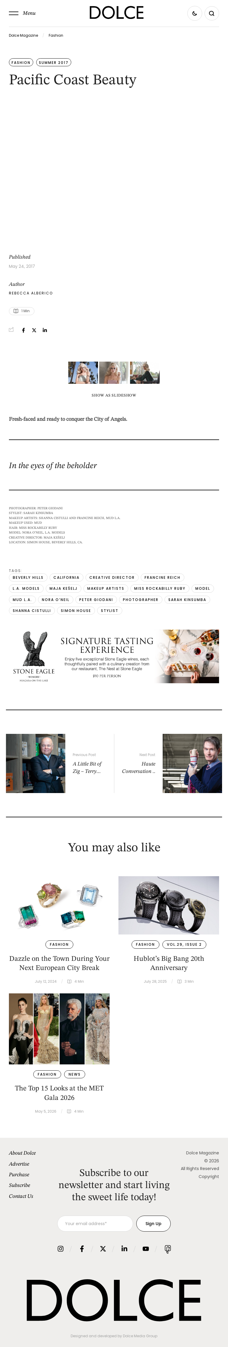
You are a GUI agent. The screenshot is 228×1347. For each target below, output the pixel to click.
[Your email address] (95, 1224)
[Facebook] (23, 330)
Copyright (209, 1177)
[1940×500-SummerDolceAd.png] (114, 681)
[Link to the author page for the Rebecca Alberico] (31, 293)
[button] (22, 13)
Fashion (56, 35)
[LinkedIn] (45, 330)
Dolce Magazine (23, 35)
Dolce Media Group (140, 1335)
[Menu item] (33, 1153)
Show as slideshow (114, 395)
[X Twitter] (34, 330)
